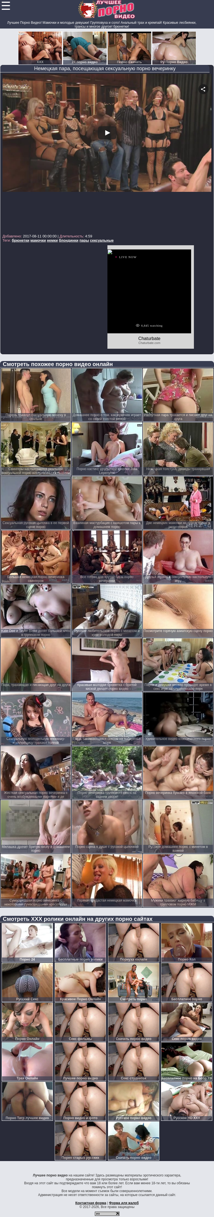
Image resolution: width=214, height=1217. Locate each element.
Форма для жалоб (124, 1203)
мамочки (38, 240)
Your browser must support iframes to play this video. (107, 153)
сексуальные (102, 240)
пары (84, 240)
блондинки (68, 240)
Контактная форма (90, 1203)
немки (52, 240)
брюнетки (20, 240)
